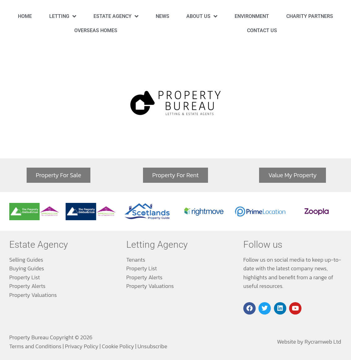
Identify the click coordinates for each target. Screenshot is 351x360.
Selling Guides (26, 260)
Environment (252, 16)
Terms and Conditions (35, 346)
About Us (201, 16)
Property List (24, 277)
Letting (62, 16)
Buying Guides (26, 268)
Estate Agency (115, 16)
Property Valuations (33, 295)
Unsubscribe (152, 346)
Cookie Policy (118, 346)
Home (25, 16)
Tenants (135, 260)
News (162, 16)
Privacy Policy (81, 346)
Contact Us (262, 30)
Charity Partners (309, 16)
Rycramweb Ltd (323, 342)
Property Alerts (27, 286)
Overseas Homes (95, 30)
